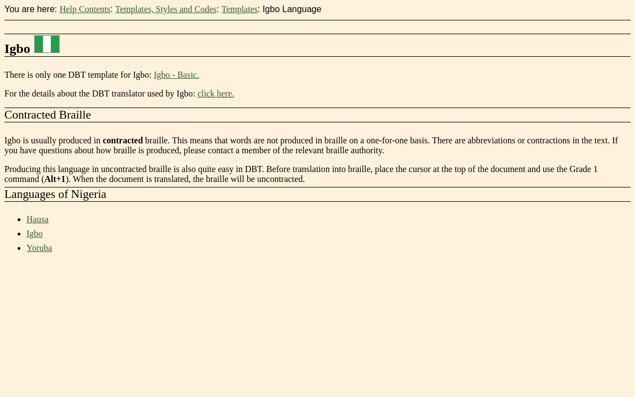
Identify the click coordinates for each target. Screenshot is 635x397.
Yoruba (39, 248)
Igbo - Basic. (176, 74)
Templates (239, 9)
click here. (216, 93)
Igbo (34, 233)
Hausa (37, 219)
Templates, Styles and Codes (166, 9)
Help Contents (85, 9)
